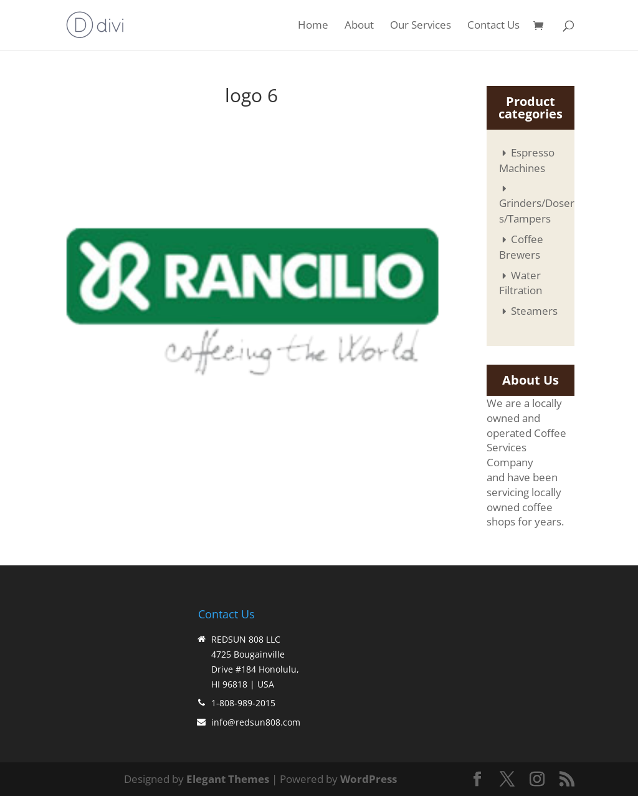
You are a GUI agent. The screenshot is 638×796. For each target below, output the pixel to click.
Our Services (420, 26)
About (359, 26)
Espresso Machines (527, 160)
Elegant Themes (227, 779)
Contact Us (493, 26)
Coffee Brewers (521, 247)
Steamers (534, 311)
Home (313, 26)
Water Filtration (520, 283)
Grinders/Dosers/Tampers (536, 211)
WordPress (368, 779)
